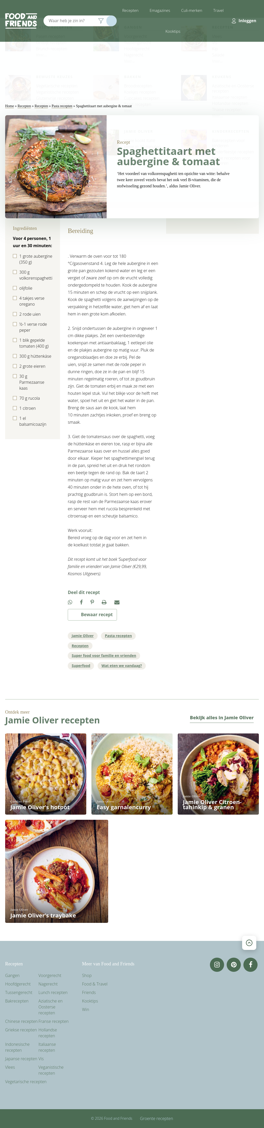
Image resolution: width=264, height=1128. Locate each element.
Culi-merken (191, 10)
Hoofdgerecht (18, 984)
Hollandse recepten (47, 1033)
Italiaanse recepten (47, 1047)
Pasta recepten (62, 106)
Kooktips (172, 31)
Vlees (10, 1067)
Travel (218, 10)
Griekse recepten (21, 1030)
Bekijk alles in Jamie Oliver (222, 717)
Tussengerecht (18, 992)
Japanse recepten (21, 1059)
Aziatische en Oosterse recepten (50, 1007)
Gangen (12, 975)
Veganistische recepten (51, 1070)
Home (9, 106)
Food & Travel (95, 984)
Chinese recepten (21, 1021)
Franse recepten (53, 1021)
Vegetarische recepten (26, 1081)
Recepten (130, 10)
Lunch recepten (52, 992)
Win (85, 1009)
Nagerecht (48, 984)
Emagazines (160, 10)
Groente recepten (156, 1118)
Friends (89, 992)
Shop (87, 975)
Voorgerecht (49, 975)
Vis (41, 1059)
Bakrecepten (17, 1001)
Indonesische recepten (17, 1047)
